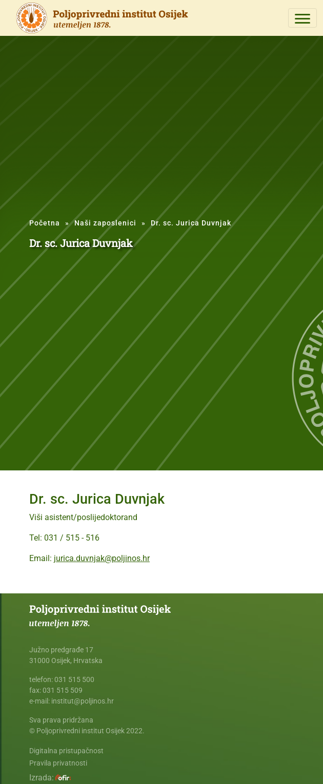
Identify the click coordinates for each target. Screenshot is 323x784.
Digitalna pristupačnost (66, 751)
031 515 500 (74, 679)
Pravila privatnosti (58, 763)
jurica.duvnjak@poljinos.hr (102, 558)
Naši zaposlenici (105, 223)
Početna (44, 223)
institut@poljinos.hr (82, 701)
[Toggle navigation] (302, 18)
